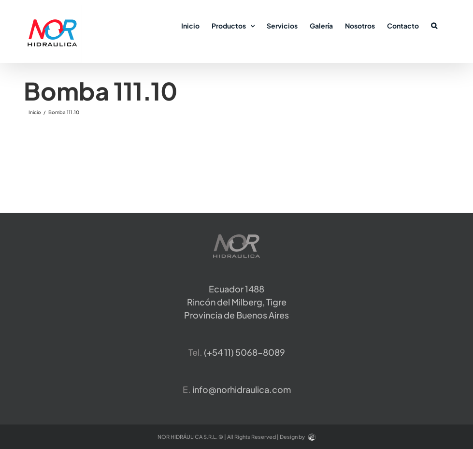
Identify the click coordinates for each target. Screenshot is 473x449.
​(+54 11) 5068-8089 (244, 352)
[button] (434, 25)
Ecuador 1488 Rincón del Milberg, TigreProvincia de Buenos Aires (236, 301)
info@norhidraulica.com (241, 389)
